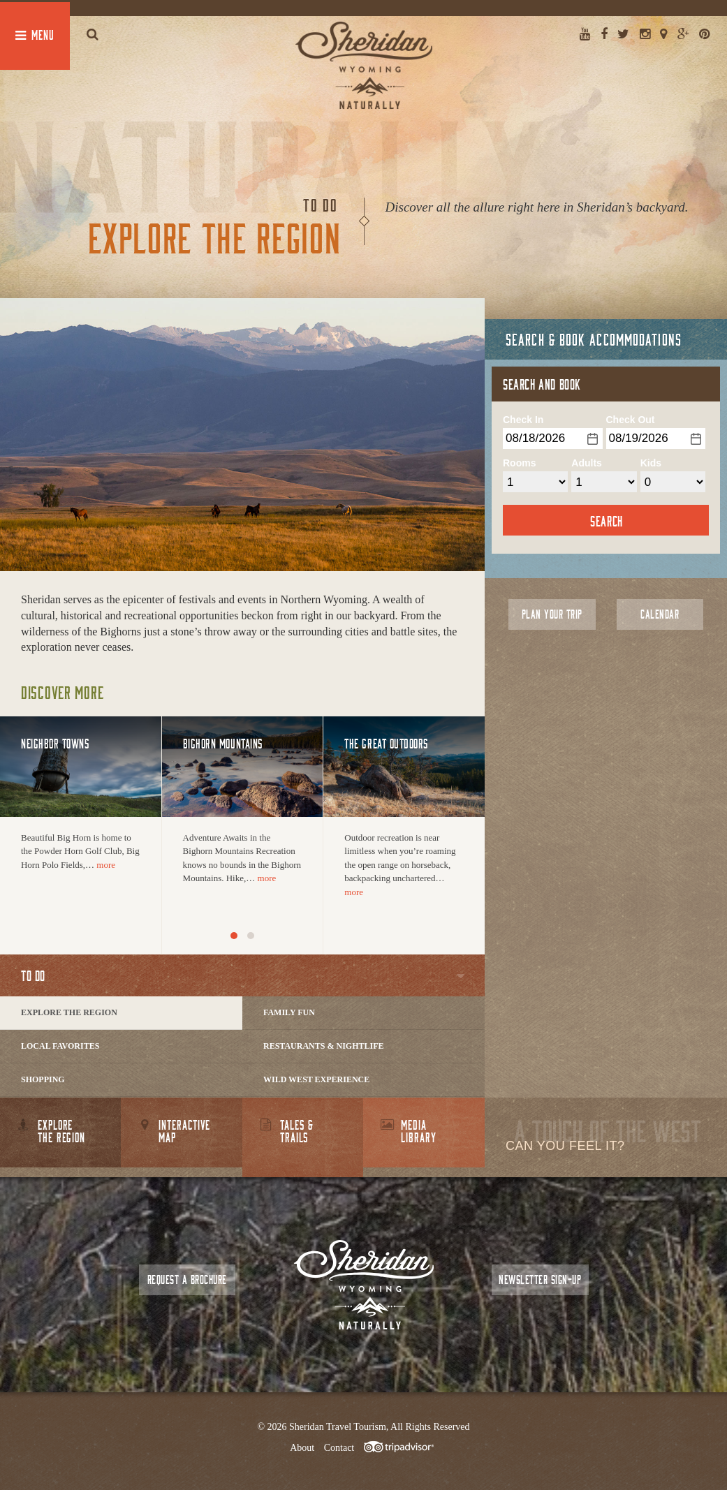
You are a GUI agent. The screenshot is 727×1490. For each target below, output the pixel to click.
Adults (586, 463)
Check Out (630, 419)
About (302, 1448)
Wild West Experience (316, 1079)
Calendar (659, 614)
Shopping (43, 1079)
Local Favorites (60, 1046)
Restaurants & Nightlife (323, 1046)
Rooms (519, 463)
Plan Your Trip (552, 614)
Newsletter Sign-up (540, 1279)
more (105, 865)
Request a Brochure (187, 1279)
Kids (650, 463)
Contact (339, 1448)
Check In (523, 419)
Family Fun (289, 1012)
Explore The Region (69, 1012)
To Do (33, 975)
